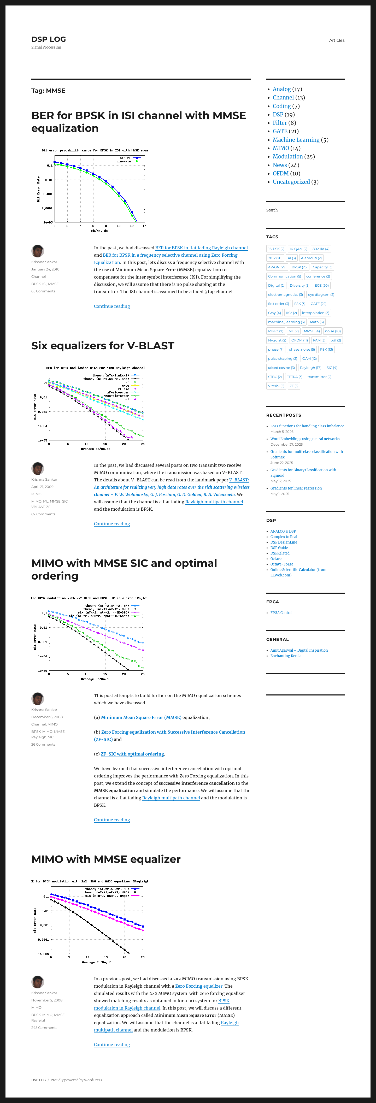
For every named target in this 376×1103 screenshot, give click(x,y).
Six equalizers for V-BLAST (102, 345)
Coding (282, 106)
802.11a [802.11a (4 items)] (321, 249)
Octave (276, 559)
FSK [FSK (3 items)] (300, 304)
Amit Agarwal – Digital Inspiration (299, 650)
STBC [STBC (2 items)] (275, 377)
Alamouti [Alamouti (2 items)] (311, 258)
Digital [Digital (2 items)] (276, 285)
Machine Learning (296, 140)
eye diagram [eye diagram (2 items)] (321, 294)
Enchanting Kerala (286, 656)
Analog (282, 89)
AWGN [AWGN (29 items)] (277, 267)
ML (45, 501)
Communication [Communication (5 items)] (284, 276)
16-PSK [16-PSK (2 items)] (276, 249)
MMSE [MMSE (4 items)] (312, 331)
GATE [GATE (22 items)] (318, 304)
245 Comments (44, 1027)
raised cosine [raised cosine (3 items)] (281, 367)
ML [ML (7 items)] (294, 331)
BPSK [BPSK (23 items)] (300, 267)
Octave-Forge (282, 564)
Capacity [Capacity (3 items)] (322, 267)
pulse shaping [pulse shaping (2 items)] (282, 358)
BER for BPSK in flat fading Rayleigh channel (201, 247)
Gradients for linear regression (296, 488)
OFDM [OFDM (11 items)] (299, 340)
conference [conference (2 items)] (318, 276)
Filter (280, 123)
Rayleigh (38, 737)
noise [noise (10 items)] (333, 331)
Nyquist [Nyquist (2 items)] (277, 340)
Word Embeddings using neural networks (305, 439)
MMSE (53, 284)
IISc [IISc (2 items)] (291, 313)
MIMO (36, 494)
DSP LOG (48, 39)
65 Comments (43, 291)
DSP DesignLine (284, 542)
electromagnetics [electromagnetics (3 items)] (285, 294)
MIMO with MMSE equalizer (106, 859)
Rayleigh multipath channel (214, 501)
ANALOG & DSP (283, 531)
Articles (337, 40)
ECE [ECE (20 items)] (322, 285)
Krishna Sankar (44, 262)
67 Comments (43, 514)
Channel (38, 276)
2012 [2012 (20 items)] (275, 258)
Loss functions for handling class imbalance (307, 426)
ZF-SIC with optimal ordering (132, 754)
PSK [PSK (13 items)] (326, 349)
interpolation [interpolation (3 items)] (315, 313)
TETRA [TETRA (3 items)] (294, 377)
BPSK (36, 284)
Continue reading (112, 306)
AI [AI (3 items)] (292, 258)
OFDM (281, 173)
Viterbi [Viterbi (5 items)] (276, 386)
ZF (48, 507)
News (280, 165)
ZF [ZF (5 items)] (294, 386)
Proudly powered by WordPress (76, 1080)
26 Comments (43, 744)
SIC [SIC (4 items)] (332, 367)
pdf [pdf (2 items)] (336, 340)
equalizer (198, 986)
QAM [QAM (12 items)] (309, 358)
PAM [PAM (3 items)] (319, 340)
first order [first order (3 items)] (278, 304)
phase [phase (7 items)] (276, 349)
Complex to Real (284, 537)
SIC (65, 501)
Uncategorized (291, 182)
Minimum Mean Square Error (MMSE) (141, 717)
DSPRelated (280, 553)
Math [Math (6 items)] (317, 322)
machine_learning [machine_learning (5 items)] (286, 322)
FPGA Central (281, 613)
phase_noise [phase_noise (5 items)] (302, 349)
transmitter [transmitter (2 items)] (319, 377)
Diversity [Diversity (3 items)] (299, 285)
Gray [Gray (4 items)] (274, 313)
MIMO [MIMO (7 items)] (275, 331)
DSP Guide (279, 548)
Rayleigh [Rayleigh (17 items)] (310, 367)
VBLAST (38, 507)
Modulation (288, 156)
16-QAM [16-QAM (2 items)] (298, 249)
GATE (280, 131)
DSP (278, 114)
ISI (44, 284)
